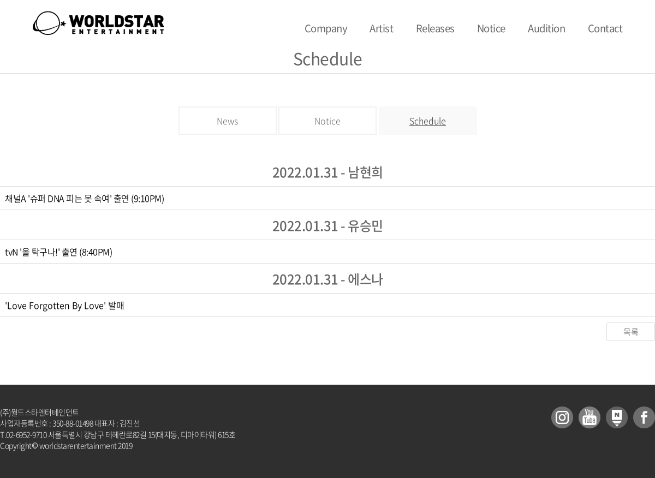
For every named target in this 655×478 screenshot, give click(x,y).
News (227, 120)
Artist (381, 28)
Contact (605, 28)
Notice (491, 28)
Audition (546, 28)
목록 (630, 332)
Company (326, 28)
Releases (435, 28)
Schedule (427, 120)
